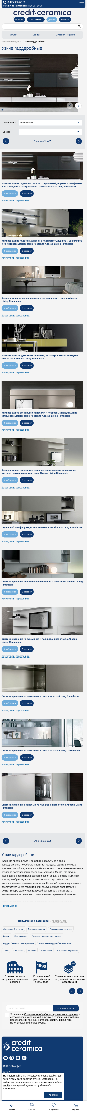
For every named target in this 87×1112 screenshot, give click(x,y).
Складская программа (65, 35)
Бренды (36, 35)
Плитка (19, 19)
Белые (6, 936)
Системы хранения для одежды (46, 936)
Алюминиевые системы (61, 929)
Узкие (6, 950)
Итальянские (20, 936)
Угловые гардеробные (67, 950)
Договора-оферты (48, 1019)
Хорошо (53, 1095)
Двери (51, 19)
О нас (6, 1072)
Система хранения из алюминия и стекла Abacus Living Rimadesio (40, 696)
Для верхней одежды (13, 929)
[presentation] (70, 105)
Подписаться (66, 1008)
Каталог (13, 35)
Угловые (32, 950)
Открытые (18, 950)
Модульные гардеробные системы (55, 943)
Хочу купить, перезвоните (15, 200)
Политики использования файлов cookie (41, 1021)
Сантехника (36, 19)
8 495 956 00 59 (14, 2)
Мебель (65, 19)
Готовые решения (36, 929)
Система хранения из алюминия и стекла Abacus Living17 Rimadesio (41, 750)
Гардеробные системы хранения (18, 943)
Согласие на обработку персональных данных (51, 1014)
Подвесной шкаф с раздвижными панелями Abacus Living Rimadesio (42, 527)
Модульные (46, 950)
